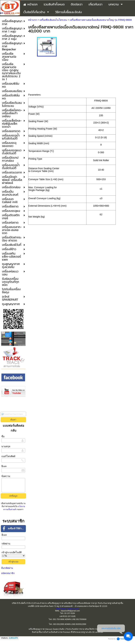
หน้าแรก (32, 20)
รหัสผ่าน (6, 543)
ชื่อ (2, 436)
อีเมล (4, 466)
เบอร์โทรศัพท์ (8, 456)
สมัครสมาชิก (8, 573)
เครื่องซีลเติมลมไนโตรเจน (53, 20)
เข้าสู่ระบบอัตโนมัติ (12, 552)
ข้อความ (5, 476)
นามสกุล (5, 446)
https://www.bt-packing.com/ (67, 609)
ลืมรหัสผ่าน (7, 568)
